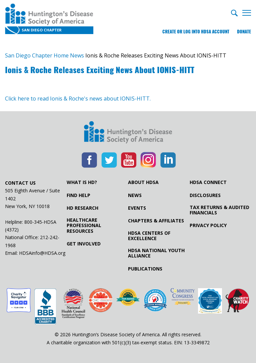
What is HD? (82, 182)
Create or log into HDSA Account (195, 31)
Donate (244, 31)
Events (137, 208)
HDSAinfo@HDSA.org (42, 253)
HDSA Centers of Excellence (149, 235)
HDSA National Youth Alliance (156, 253)
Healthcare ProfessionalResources (84, 225)
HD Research (82, 208)
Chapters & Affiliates (156, 220)
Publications (145, 268)
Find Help (78, 195)
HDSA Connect (208, 182)
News (135, 195)
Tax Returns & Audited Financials (219, 210)
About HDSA (143, 182)
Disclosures (205, 195)
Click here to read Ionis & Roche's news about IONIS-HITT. (78, 98)
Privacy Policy (208, 225)
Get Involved (84, 243)
